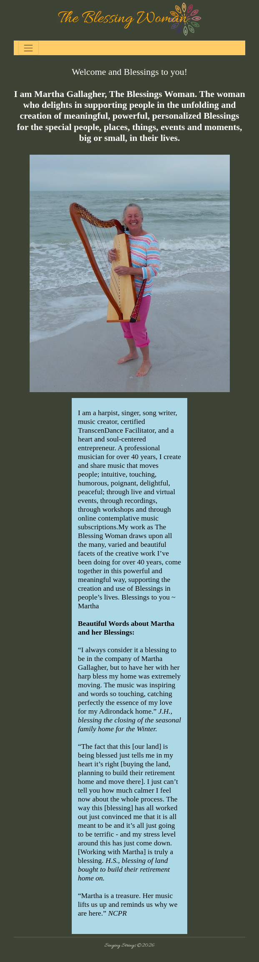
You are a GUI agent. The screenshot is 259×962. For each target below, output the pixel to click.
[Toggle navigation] (28, 48)
